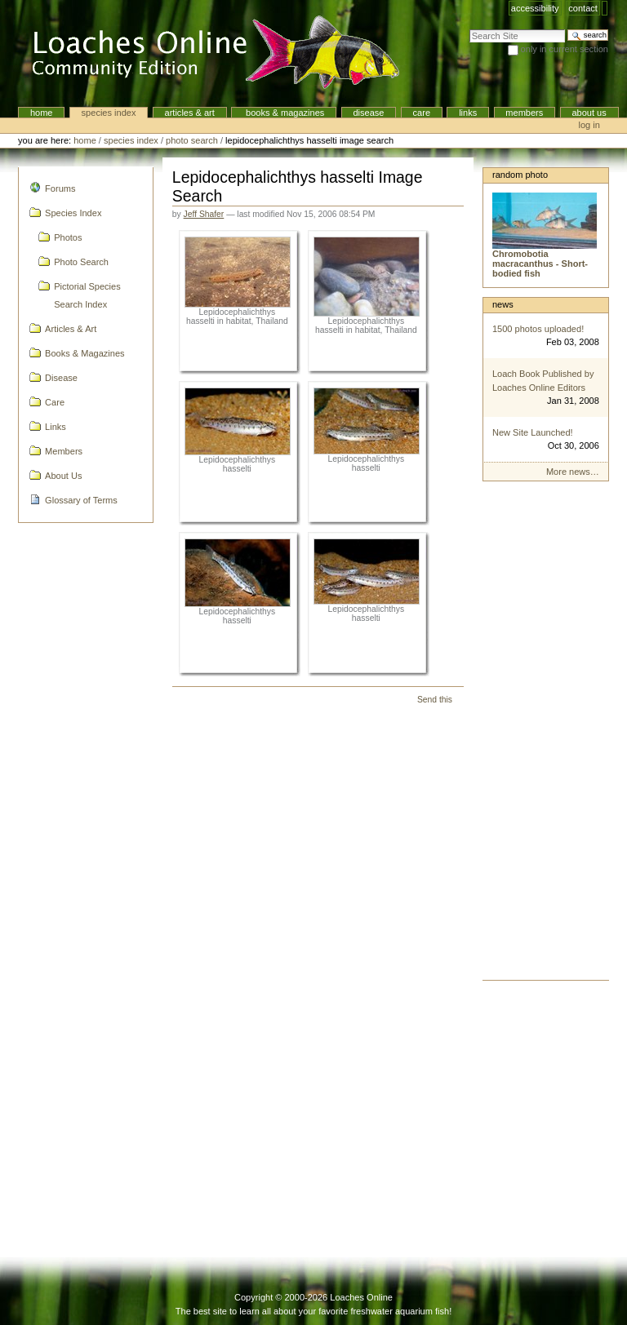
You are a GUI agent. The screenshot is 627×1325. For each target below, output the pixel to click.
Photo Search (192, 140)
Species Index (109, 112)
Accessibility (535, 8)
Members (524, 112)
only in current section (564, 49)
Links (468, 112)
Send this (434, 699)
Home (41, 112)
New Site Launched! (532, 432)
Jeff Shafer (204, 214)
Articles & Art (190, 112)
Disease (368, 112)
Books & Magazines (283, 112)
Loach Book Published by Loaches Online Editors (543, 380)
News (503, 304)
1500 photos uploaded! (538, 329)
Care (421, 112)
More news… (572, 471)
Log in (589, 125)
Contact (583, 8)
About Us (588, 112)
